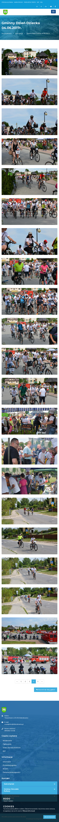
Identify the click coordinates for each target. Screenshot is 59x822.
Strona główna (7, 2)
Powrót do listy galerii (45, 690)
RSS (41, 2)
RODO (5, 769)
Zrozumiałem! (49, 817)
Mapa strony (18, 2)
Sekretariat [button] (9, 784)
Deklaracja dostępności (11, 772)
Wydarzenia (7, 740)
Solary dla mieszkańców (11, 747)
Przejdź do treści (30, 2)
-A (37, 6)
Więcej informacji (29, 811)
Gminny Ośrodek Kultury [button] (11, 790)
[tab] (29, 784)
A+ (46, 6)
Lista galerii (19, 33)
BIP (38, 2)
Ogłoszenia (6, 744)
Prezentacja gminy (9, 765)
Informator (6, 762)
